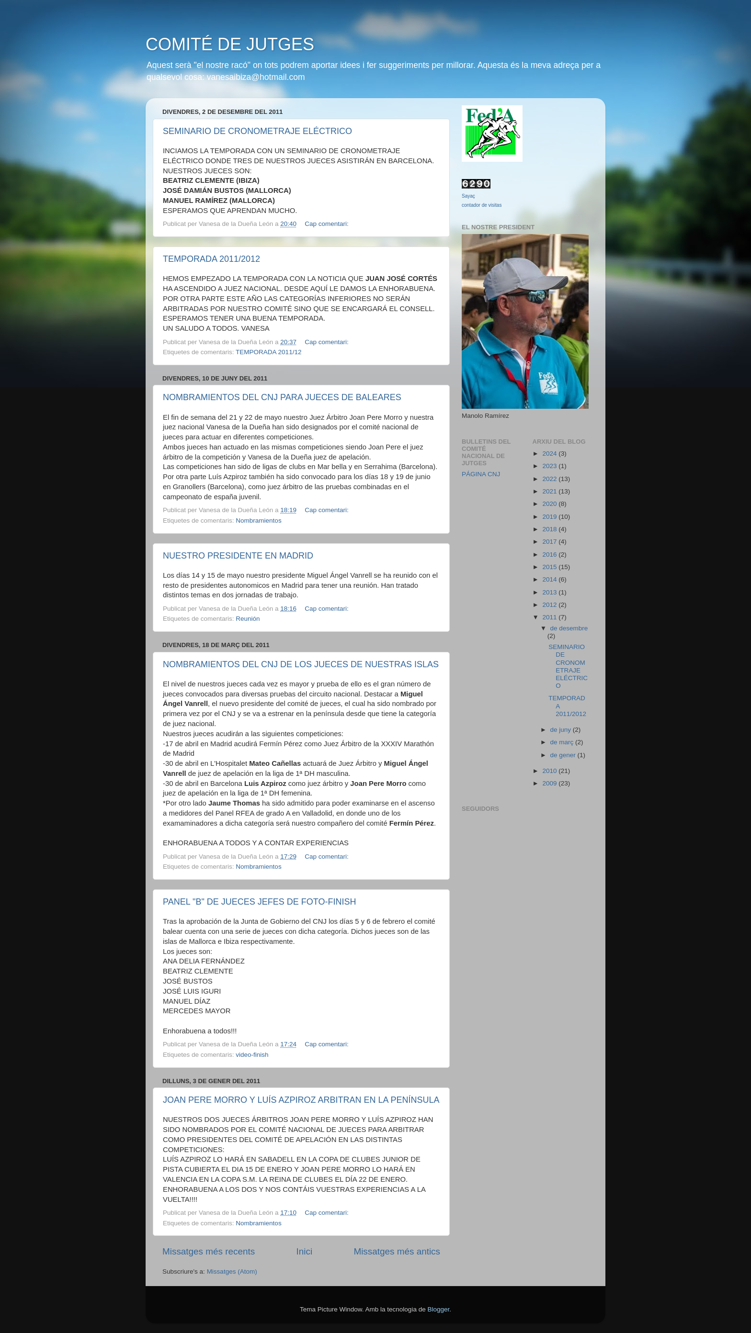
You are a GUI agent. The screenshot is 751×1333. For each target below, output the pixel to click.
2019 (550, 516)
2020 (550, 503)
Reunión (248, 618)
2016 (550, 554)
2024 (550, 453)
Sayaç (468, 196)
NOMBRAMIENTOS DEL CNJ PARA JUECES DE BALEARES (282, 397)
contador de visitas (481, 205)
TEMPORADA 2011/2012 (211, 259)
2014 (550, 579)
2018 (550, 529)
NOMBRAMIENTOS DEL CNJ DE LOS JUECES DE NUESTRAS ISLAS (301, 664)
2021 (550, 491)
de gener (564, 755)
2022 (550, 478)
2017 (550, 541)
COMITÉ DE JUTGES (230, 44)
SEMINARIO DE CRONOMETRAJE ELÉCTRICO (257, 131)
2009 (550, 783)
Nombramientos (258, 520)
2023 (550, 466)
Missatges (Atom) (232, 1271)
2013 (550, 592)
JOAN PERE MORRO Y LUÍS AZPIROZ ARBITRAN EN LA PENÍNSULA (301, 1100)
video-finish (252, 1054)
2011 (550, 617)
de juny (561, 729)
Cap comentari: (327, 223)
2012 (550, 604)
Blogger (438, 1309)
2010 (550, 770)
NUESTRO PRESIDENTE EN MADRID (238, 555)
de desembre (569, 628)
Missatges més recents (208, 1251)
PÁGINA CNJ (481, 474)
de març (563, 742)
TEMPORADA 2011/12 (268, 352)
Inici (304, 1251)
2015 (550, 567)
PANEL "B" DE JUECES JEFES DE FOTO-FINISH (259, 902)
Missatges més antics (396, 1251)
